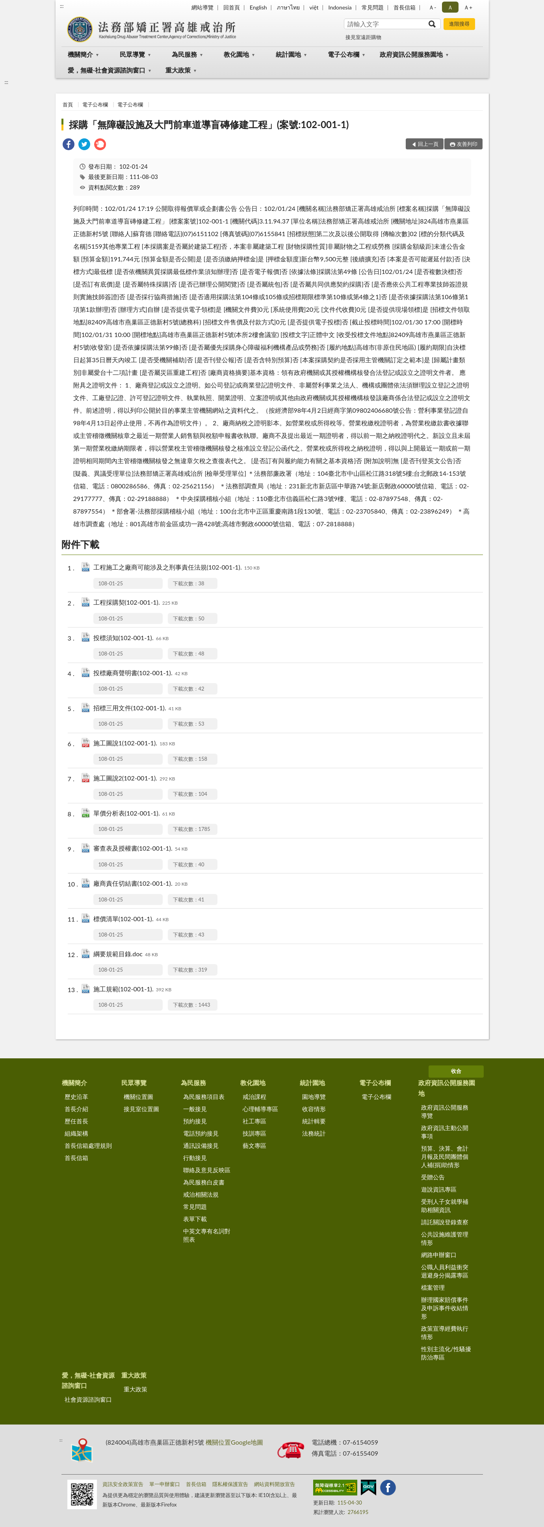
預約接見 (195, 1121)
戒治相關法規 (201, 1194)
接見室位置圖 (141, 1108)
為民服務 (184, 54)
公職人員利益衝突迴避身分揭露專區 (444, 1271)
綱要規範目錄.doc (125, 954)
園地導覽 (314, 1096)
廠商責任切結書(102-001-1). (140, 883)
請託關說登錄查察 (444, 1221)
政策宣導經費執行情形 (444, 1332)
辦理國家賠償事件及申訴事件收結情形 (444, 1308)
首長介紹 (76, 1108)
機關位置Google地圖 (234, 1442)
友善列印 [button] (467, 144)
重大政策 (178, 70)
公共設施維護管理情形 (444, 1238)
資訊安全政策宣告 (122, 1484)
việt (314, 7)
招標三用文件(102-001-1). (137, 708)
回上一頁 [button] (428, 144)
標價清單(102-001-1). (131, 919)
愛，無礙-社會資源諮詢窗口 (107, 70)
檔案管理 (433, 1287)
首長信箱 (405, 7)
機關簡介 (80, 54)
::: (62, 6)
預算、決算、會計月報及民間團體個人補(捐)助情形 (444, 1156)
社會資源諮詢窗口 (88, 1399)
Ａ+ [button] (468, 7)
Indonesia (340, 7)
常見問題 (373, 7)
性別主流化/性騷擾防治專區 (446, 1353)
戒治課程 (254, 1096)
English (258, 7)
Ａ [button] (450, 7)
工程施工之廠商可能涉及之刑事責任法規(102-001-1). (176, 567)
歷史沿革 (76, 1096)
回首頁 (231, 7)
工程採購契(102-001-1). (135, 602)
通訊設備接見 (201, 1145)
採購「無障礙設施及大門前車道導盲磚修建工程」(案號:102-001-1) (209, 124)
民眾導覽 (132, 54)
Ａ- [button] (432, 7)
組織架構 (76, 1133)
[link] (68, 145)
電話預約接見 (201, 1133)
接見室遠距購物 (363, 37)
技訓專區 (254, 1133)
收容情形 (314, 1108)
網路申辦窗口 (439, 1254)
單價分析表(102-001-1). (134, 813)
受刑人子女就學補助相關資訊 (444, 1205)
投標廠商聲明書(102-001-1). (140, 673)
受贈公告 (433, 1177)
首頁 (68, 104)
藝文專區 (254, 1145)
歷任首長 (76, 1121)
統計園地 (288, 54)
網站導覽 (202, 7)
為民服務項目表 (204, 1096)
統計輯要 (314, 1121)
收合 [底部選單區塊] (456, 1071)
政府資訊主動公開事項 (444, 1132)
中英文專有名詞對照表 (206, 1235)
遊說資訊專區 (439, 1189)
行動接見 (195, 1157)
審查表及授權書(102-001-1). (140, 848)
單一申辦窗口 (164, 1484)
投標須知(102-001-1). (131, 638)
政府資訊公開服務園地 (411, 54)
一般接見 (195, 1108)
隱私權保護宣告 (230, 1484)
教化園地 (236, 54)
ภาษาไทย (288, 7)
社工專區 (254, 1121)
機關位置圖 (138, 1096)
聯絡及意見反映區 (206, 1169)
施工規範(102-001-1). (132, 989)
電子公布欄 (343, 54)
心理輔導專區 (260, 1108)
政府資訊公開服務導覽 (444, 1111)
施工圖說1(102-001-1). (134, 743)
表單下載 (195, 1218)
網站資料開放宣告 (274, 1484)
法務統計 (314, 1133)
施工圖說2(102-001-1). (134, 778)
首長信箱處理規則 (88, 1145)
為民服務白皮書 (204, 1182)
